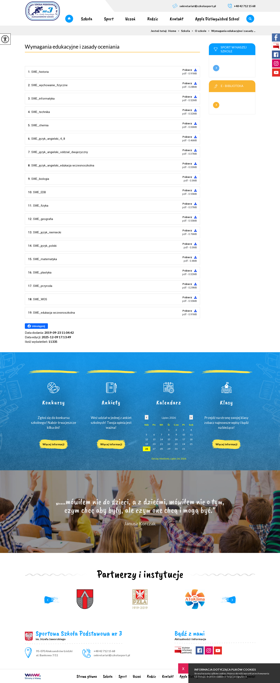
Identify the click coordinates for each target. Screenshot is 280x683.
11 (191, 434)
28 (161, 448)
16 (176, 439)
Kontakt (176, 19)
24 (183, 444)
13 (154, 439)
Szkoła (86, 19)
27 (154, 448)
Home (172, 31)
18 (191, 439)
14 (161, 439)
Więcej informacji (216, 68)
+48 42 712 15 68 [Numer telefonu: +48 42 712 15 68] (104, 651)
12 (146, 439)
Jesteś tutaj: (159, 31)
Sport (108, 19)
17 (183, 439)
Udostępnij (36, 326)
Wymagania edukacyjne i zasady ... (230, 31)
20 (154, 444)
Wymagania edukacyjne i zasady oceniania (72, 46)
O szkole (198, 31)
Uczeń (130, 19)
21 (161, 444)
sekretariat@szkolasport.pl (194, 6)
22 (168, 444)
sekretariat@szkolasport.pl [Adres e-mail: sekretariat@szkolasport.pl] (112, 655)
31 (183, 448)
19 (146, 444)
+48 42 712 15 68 (241, 6)
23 (176, 444)
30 (176, 448)
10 (183, 434)
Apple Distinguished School (217, 19)
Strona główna (69, 19)
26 (146, 448)
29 (168, 448)
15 (168, 439)
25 (191, 444)
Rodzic (152, 19)
